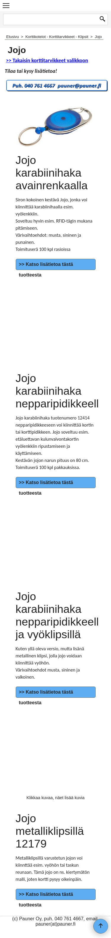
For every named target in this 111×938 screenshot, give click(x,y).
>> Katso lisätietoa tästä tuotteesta (46, 269)
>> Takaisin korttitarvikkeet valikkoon (47, 60)
